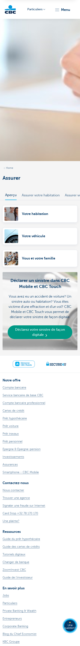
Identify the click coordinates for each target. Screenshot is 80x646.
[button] (62, 10)
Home (9, 167)
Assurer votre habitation (41, 195)
